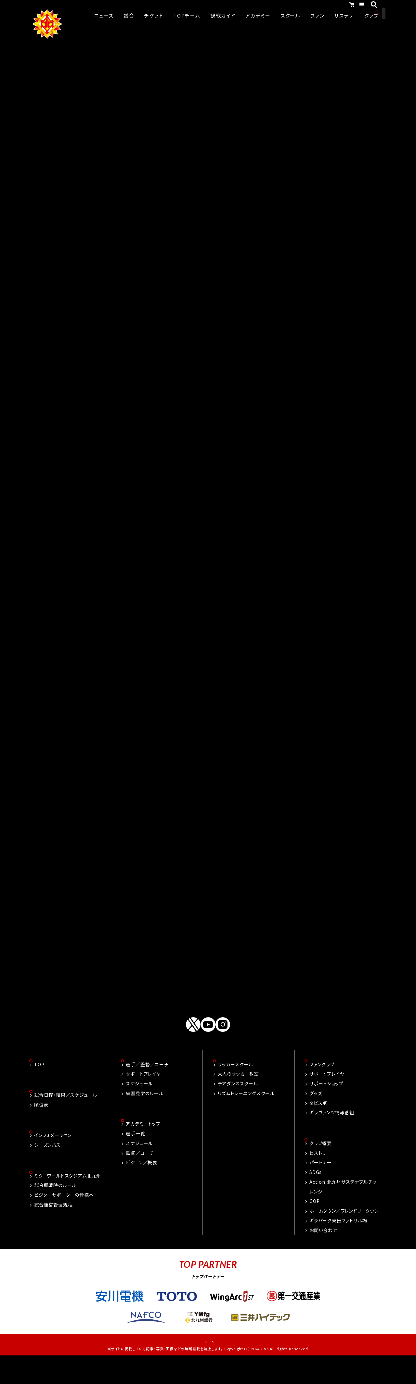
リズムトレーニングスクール (246, 1115)
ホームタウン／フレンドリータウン (344, 1233)
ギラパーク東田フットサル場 (338, 1243)
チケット (354, 6)
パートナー (320, 1185)
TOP (39, 1086)
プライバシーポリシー (230, 1364)
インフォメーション (53, 1158)
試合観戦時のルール (55, 1209)
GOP (314, 1223)
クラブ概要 (320, 1166)
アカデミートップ (143, 1146)
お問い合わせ (323, 1252)
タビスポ (318, 1124)
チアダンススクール (238, 1105)
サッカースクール (235, 1086)
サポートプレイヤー (145, 1096)
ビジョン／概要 (141, 1185)
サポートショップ (326, 1105)
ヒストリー (320, 1175)
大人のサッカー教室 (238, 1096)
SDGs (315, 1195)
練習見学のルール (144, 1115)
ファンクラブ (321, 1086)
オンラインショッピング (305, 6)
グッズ (315, 1115)
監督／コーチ (140, 1175)
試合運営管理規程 (53, 1228)
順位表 (41, 1127)
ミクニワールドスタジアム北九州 (67, 1199)
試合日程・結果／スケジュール (65, 1117)
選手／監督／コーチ (147, 1086)
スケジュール (139, 1105)
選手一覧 (135, 1156)
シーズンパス (47, 1168)
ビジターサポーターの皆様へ (64, 1219)
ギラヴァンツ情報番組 (331, 1134)
